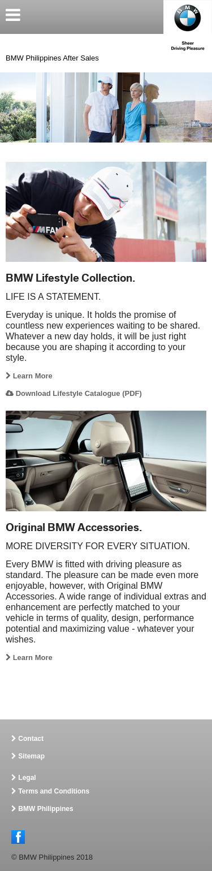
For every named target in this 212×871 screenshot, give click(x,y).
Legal (27, 778)
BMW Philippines (45, 809)
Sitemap (31, 756)
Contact (31, 739)
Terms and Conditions (53, 791)
